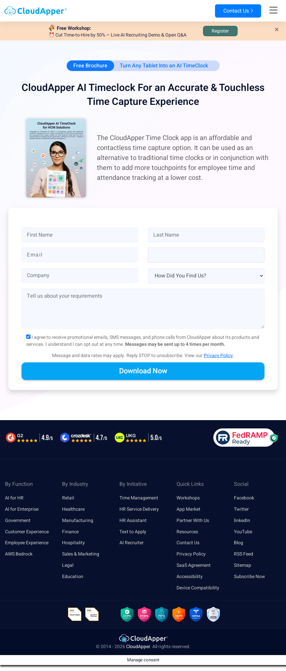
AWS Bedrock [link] (19, 554)
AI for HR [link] (14, 497)
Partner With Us (193, 520)
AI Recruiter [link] (131, 542)
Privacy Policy (218, 355)
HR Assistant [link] (133, 520)
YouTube (243, 531)
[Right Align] (273, 11)
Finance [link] (70, 531)
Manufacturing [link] (77, 520)
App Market (188, 509)
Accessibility (190, 576)
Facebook (244, 497)
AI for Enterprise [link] (21, 509)
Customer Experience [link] (27, 531)
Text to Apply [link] (132, 531)
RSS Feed (243, 554)
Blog (238, 542)
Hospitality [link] (73, 542)
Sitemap (242, 565)
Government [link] (18, 520)
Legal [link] (67, 565)
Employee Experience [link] (26, 542)
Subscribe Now (249, 576)
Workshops (188, 497)
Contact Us (238, 11)
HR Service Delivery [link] (139, 509)
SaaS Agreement (194, 565)
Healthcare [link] (73, 509)
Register (220, 31)
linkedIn (242, 520)
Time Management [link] (138, 497)
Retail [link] (68, 497)
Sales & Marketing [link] (80, 554)
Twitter (241, 509)
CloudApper (138, 646)
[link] (143, 637)
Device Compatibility (198, 587)
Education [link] (72, 576)
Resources (187, 531)
